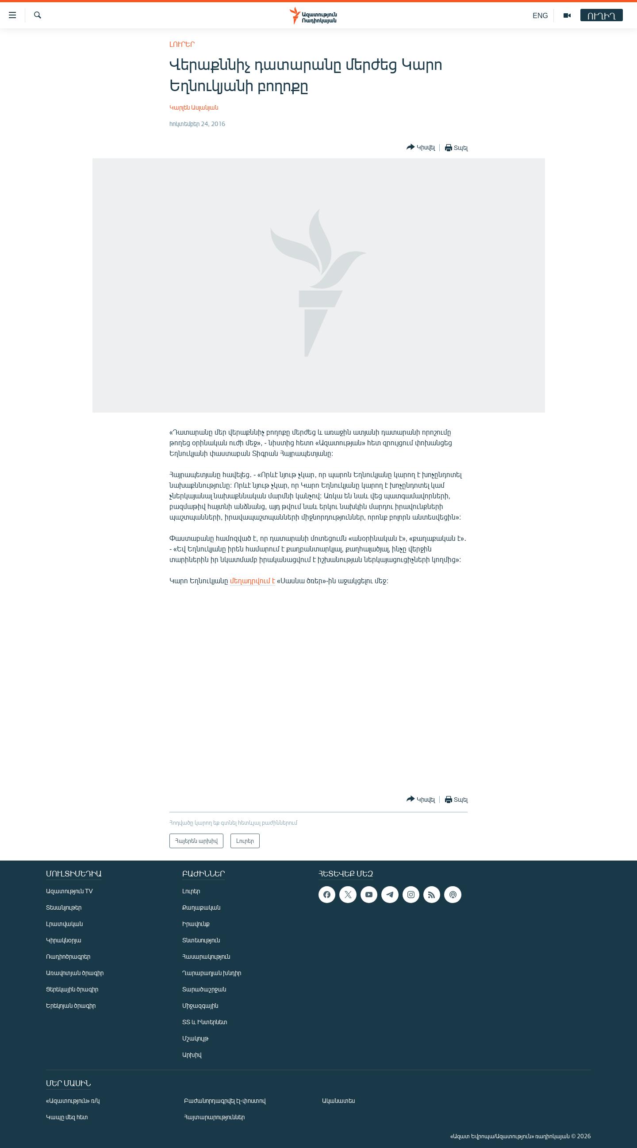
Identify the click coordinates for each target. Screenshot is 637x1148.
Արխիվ (191, 1054)
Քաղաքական (201, 907)
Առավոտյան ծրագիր (75, 972)
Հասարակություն (206, 956)
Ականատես (338, 1100)
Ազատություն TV (69, 891)
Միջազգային (200, 1005)
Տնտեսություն (201, 940)
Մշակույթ (195, 1038)
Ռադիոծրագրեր (68, 956)
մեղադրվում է (252, 580)
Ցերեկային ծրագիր (72, 989)
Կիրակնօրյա (63, 940)
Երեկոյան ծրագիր (71, 1005)
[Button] (421, 147)
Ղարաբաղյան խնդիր (211, 972)
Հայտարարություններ (214, 1117)
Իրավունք (196, 923)
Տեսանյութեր (63, 907)
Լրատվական (64, 923)
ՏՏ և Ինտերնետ (204, 1022)
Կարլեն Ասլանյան (193, 107)
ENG (540, 15)
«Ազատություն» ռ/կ (73, 1100)
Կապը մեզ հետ (67, 1117)
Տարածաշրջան (204, 989)
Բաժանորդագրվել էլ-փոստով (224, 1100)
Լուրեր (182, 44)
